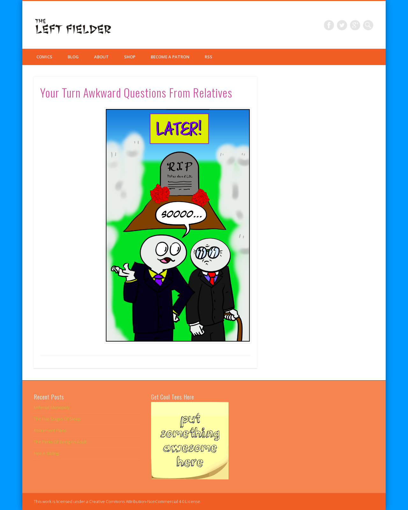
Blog (73, 57)
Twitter (342, 25)
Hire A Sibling (46, 453)
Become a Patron (170, 57)
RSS (208, 57)
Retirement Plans (50, 430)
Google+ (355, 25)
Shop (129, 57)
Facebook (329, 25)
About (101, 57)
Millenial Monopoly (51, 407)
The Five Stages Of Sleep (57, 419)
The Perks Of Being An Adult (60, 442)
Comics (44, 57)
